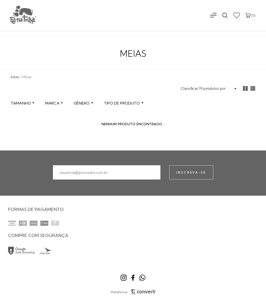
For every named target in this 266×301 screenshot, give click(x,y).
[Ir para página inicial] (15, 77)
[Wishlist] (237, 15)
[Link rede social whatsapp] (142, 278)
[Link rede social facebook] (133, 278)
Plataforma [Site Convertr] (133, 292)
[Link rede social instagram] (124, 278)
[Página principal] (18, 15)
